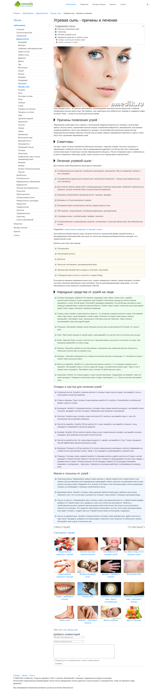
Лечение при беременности (27, 188)
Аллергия (20, 29)
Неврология (21, 204)
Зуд (19, 64)
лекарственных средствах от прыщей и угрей (83, 229)
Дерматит (22, 58)
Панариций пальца (26, 147)
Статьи (123, 4)
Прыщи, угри (23, 87)
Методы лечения (99, 4)
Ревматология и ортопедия (27, 201)
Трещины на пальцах (26, 109)
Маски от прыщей (62, 527)
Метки (24, 678)
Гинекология (21, 36)
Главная (16, 678)
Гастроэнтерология (24, 33)
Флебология (21, 175)
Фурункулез (23, 122)
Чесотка (21, 125)
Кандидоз (22, 77)
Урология (20, 210)
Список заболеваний (24, 220)
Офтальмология (23, 194)
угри (65, 630)
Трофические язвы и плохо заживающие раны (29, 158)
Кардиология (21, 185)
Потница (21, 150)
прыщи (70, 630)
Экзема (21, 128)
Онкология (20, 191)
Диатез (21, 61)
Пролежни (22, 83)
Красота (113, 4)
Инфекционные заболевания (28, 182)
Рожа (20, 99)
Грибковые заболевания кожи (30, 48)
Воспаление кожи (25, 138)
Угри (20, 115)
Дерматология (22, 39)
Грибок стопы (23, 55)
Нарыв (20, 131)
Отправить (58, 666)
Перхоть (21, 172)
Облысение (22, 153)
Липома (21, 166)
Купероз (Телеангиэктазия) (29, 169)
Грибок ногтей (24, 52)
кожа (60, 630)
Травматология (22, 207)
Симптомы (20, 217)
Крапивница (23, 134)
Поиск (32, 678)
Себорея (21, 103)
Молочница (22, 68)
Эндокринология (23, 213)
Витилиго (22, 45)
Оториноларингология (25, 197)
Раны (20, 93)
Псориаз (21, 90)
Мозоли (21, 74)
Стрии (20, 106)
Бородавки (22, 42)
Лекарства (84, 4)
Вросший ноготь (24, 141)
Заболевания (71, 4)
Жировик (21, 162)
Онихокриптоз (24, 144)
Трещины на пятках (26, 112)
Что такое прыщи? (135, 527)
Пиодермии (22, 80)
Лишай (21, 71)
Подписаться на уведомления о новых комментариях (77, 663)
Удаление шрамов (25, 118)
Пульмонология (22, 178)
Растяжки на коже (25, 96)
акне (76, 630)
